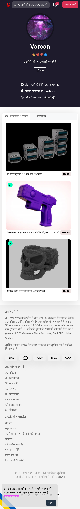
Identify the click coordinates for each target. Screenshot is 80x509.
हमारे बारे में (11, 312)
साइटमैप (61, 476)
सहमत (51, 502)
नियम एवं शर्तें (11, 455)
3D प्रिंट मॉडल (12, 378)
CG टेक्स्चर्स (10, 388)
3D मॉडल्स (10, 372)
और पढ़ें (49, 97)
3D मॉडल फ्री (11, 383)
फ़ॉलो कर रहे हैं (48, 61)
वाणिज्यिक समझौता (14, 444)
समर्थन (8, 423)
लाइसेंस (8, 439)
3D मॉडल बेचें (12, 394)
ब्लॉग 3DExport (13, 405)
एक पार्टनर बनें (12, 399)
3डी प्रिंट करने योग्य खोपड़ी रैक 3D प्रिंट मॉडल (26, 290)
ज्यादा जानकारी (11, 496)
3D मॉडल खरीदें (14, 367)
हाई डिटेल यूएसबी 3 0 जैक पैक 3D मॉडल (24, 174)
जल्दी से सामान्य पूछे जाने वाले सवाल (22, 433)
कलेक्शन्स (39, 116)
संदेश (40, 70)
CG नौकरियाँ (11, 410)
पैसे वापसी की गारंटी (14, 460)
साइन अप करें (70, 4)
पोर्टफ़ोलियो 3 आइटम (16, 116)
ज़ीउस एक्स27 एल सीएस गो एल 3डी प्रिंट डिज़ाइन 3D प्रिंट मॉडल (34, 232)
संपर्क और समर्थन (15, 417)
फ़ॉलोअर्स (29, 61)
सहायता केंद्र (11, 428)
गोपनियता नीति (12, 449)
